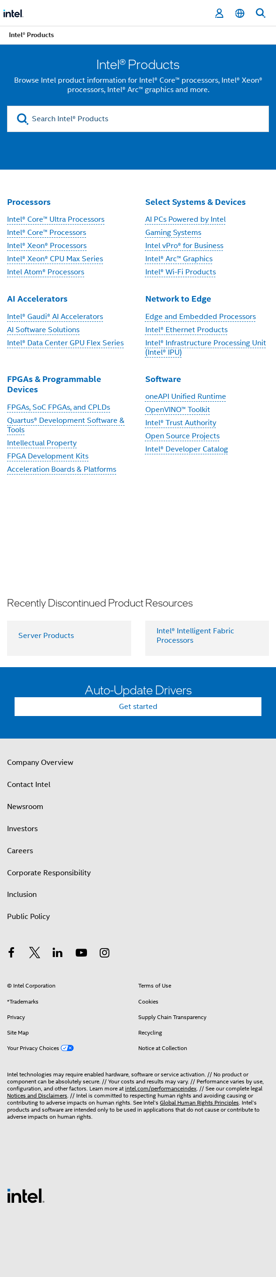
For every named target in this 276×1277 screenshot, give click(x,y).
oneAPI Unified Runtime (185, 396)
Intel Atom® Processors (45, 272)
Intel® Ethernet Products (186, 330)
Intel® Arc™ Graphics (179, 259)
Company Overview (40, 762)
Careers (20, 851)
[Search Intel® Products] (138, 119)
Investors (22, 828)
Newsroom (25, 806)
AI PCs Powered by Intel (185, 219)
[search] (23, 119)
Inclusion (22, 894)
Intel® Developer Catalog (186, 449)
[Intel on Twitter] (35, 954)
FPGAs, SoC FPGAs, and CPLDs (58, 407)
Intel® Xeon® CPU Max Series (55, 259)
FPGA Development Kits (47, 456)
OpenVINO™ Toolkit (177, 409)
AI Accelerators (37, 298)
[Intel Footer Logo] (26, 1195)
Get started (138, 706)
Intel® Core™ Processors (46, 232)
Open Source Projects (182, 436)
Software (163, 379)
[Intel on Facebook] (11, 954)
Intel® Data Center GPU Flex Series (65, 343)
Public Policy (28, 916)
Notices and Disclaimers (37, 1095)
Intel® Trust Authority (180, 423)
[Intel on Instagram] (104, 954)
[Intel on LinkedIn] (58, 954)
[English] (240, 13)
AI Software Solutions (43, 330)
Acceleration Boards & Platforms (61, 469)
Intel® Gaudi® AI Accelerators (55, 316)
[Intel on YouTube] (81, 954)
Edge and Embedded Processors (200, 316)
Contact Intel (28, 784)
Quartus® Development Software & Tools (66, 425)
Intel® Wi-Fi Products (180, 272)
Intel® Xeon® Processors (47, 245)
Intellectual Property (42, 443)
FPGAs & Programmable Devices (54, 384)
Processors (29, 201)
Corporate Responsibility (49, 873)
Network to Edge (178, 298)
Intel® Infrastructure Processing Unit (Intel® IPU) (205, 347)
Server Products (46, 635)
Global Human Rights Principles (199, 1102)
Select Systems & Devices (195, 201)
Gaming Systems (173, 232)
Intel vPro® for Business (184, 245)
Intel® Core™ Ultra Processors (55, 219)
